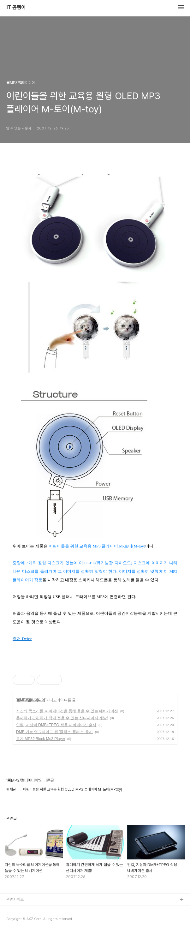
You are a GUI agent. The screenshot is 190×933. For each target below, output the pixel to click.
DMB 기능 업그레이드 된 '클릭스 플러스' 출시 (54, 732)
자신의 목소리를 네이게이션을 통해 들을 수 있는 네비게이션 (67, 711)
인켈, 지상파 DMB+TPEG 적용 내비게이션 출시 (56, 725)
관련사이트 (15, 899)
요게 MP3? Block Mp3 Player (40, 739)
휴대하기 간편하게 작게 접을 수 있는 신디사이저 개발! (62, 718)
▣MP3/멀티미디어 (30, 700)
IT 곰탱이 (16, 7)
